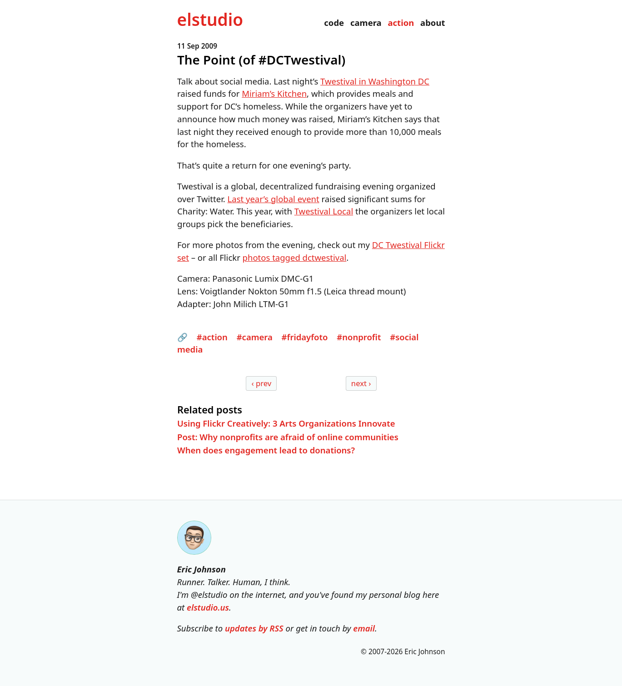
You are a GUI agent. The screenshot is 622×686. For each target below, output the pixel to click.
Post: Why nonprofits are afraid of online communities (287, 436)
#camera (254, 336)
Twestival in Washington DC (374, 80)
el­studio (210, 19)
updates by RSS (254, 628)
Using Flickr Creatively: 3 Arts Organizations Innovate (286, 423)
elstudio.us (208, 607)
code (334, 22)
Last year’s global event (273, 198)
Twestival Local (323, 211)
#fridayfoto (304, 336)
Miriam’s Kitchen (274, 93)
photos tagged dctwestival (294, 257)
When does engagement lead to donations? (266, 450)
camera (366, 22)
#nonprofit (359, 336)
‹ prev (261, 383)
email (364, 628)
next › (361, 383)
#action (211, 336)
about (432, 22)
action (401, 22)
